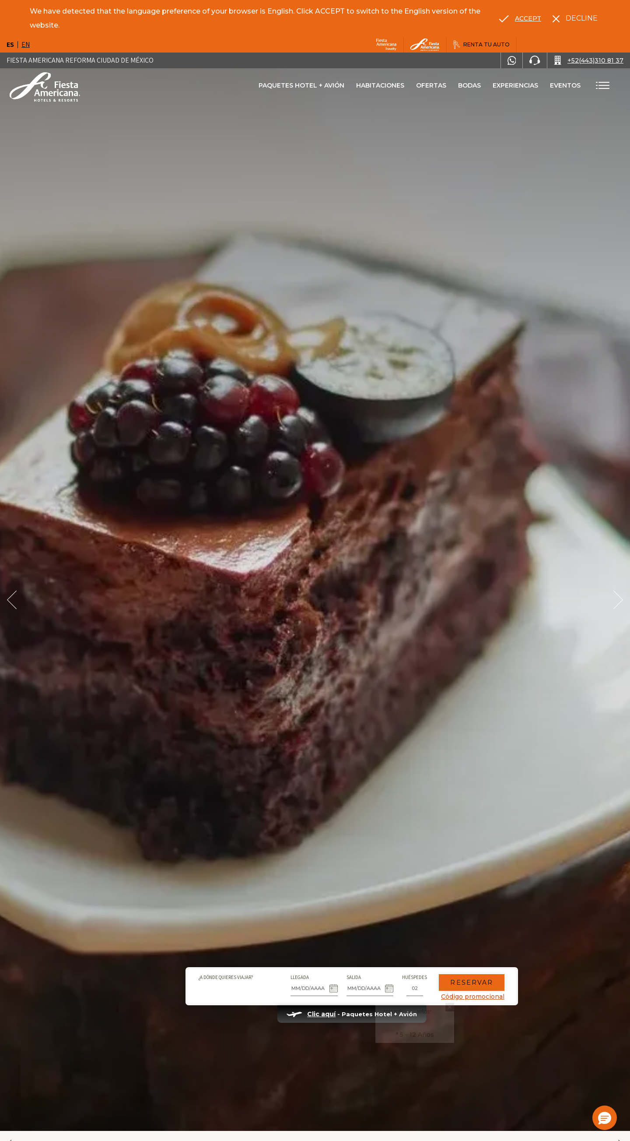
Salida (317, 950)
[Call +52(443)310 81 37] (588, 60)
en (25, 44)
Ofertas (431, 85)
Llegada (263, 950)
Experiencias (515, 85)
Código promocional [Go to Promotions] (436, 969)
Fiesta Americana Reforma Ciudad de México (80, 60)
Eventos (565, 85)
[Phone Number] (534, 60)
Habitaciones (380, 85)
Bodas (469, 85)
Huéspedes (378, 950)
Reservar (435, 955)
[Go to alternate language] (520, 18)
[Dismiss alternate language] (575, 18)
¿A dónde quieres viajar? (189, 950)
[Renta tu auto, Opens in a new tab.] (481, 45)
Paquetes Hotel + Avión (301, 88)
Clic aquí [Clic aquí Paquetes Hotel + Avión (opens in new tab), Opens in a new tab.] (284, 986)
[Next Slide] (618, 600)
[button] (604, 1118)
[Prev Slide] (11, 600)
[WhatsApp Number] (512, 60)
